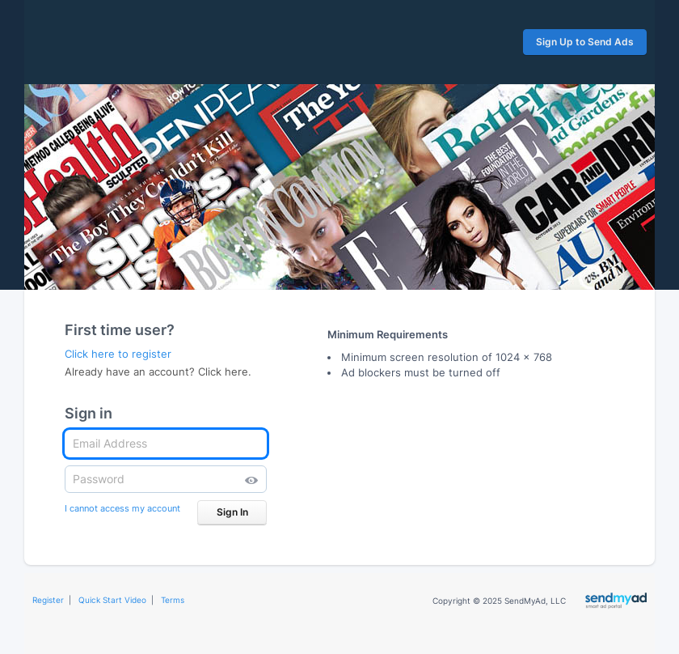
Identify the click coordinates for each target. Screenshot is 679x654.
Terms (172, 600)
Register (48, 600)
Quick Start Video (112, 600)
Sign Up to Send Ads (585, 42)
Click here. (224, 371)
